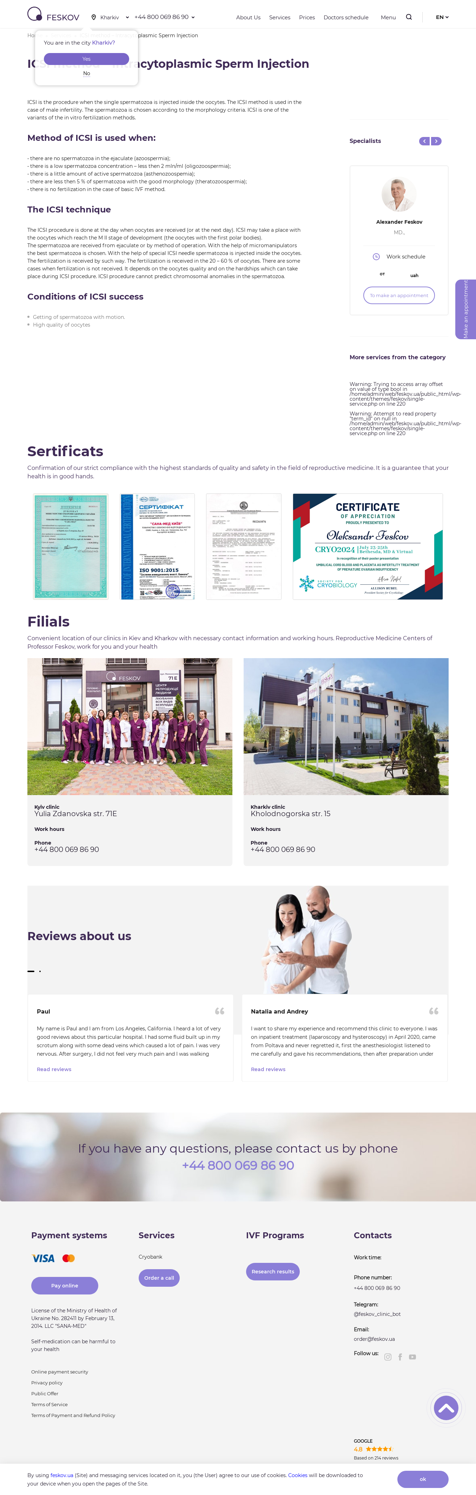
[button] (30, 971)
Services (279, 17)
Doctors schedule (346, 17)
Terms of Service (49, 1403)
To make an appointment (399, 295)
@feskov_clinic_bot (377, 1313)
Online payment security (59, 1370)
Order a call (159, 1277)
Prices (307, 17)
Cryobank (150, 1256)
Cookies (298, 1475)
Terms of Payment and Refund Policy (73, 1414)
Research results (273, 1270)
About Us (248, 17)
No (86, 73)
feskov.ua (62, 1475)
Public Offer (44, 1392)
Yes (86, 59)
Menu (386, 17)
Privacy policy (46, 1381)
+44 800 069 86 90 (161, 16)
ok (423, 1479)
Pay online (64, 1284)
